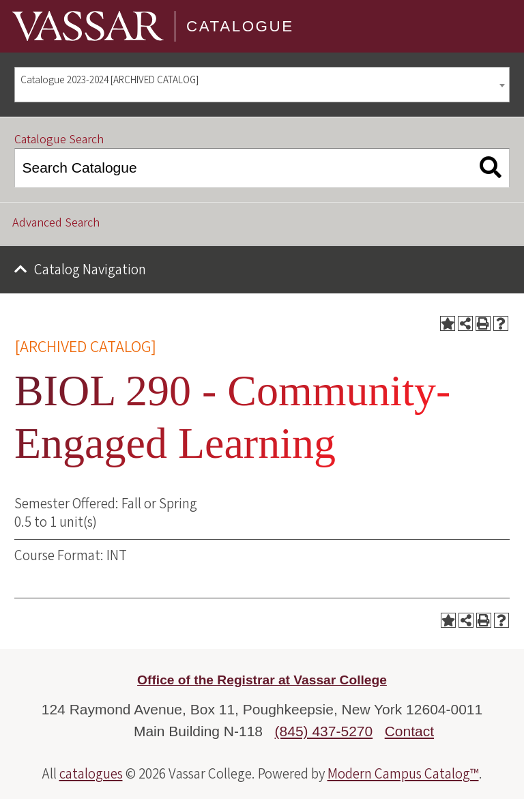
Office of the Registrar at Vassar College (262, 680)
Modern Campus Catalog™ (403, 774)
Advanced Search (56, 222)
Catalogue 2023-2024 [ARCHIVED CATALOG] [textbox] (109, 80)
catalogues (91, 774)
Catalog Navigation (90, 269)
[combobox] (262, 85)
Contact (409, 731)
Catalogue (240, 26)
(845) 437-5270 (324, 731)
